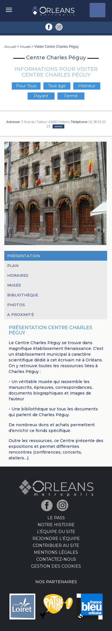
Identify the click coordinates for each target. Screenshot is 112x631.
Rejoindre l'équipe (56, 538)
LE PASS (56, 517)
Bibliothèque (22, 295)
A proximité (20, 314)
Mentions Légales (56, 552)
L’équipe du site (56, 531)
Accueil (10, 46)
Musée (25, 46)
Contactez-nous (56, 559)
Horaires (17, 275)
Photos (16, 304)
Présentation (23, 255)
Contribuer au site (56, 545)
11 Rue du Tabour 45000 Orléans (45, 122)
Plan (12, 265)
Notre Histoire (56, 524)
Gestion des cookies (56, 566)
